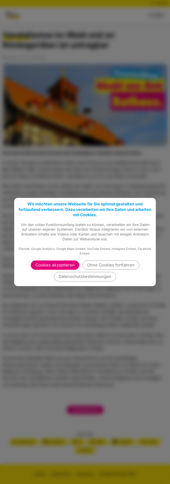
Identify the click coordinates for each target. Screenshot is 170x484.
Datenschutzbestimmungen (85, 276)
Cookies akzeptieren (55, 265)
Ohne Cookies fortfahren (111, 265)
